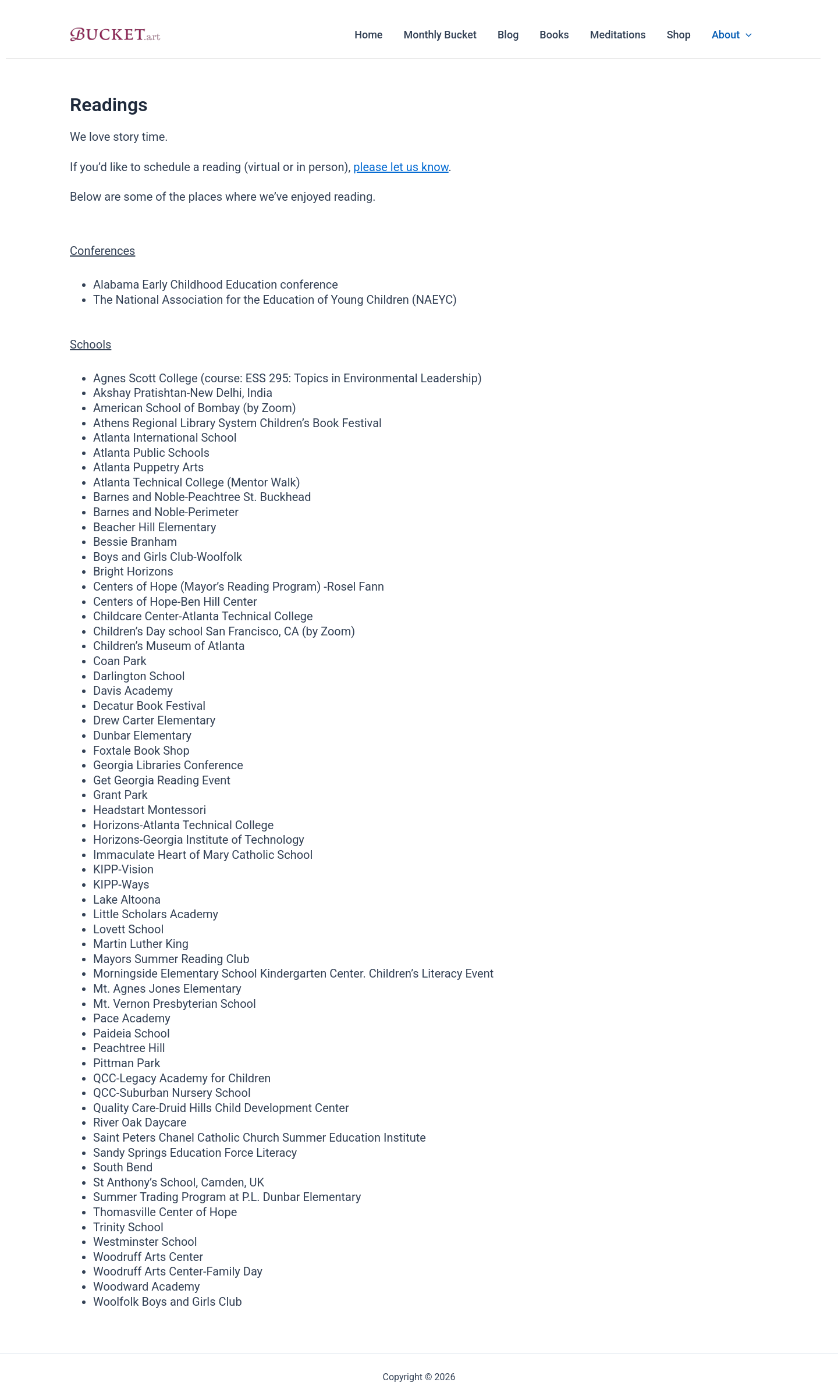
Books (554, 35)
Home (368, 35)
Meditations (618, 35)
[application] (746, 35)
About (732, 35)
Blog (508, 35)
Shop (679, 35)
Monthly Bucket (440, 35)
